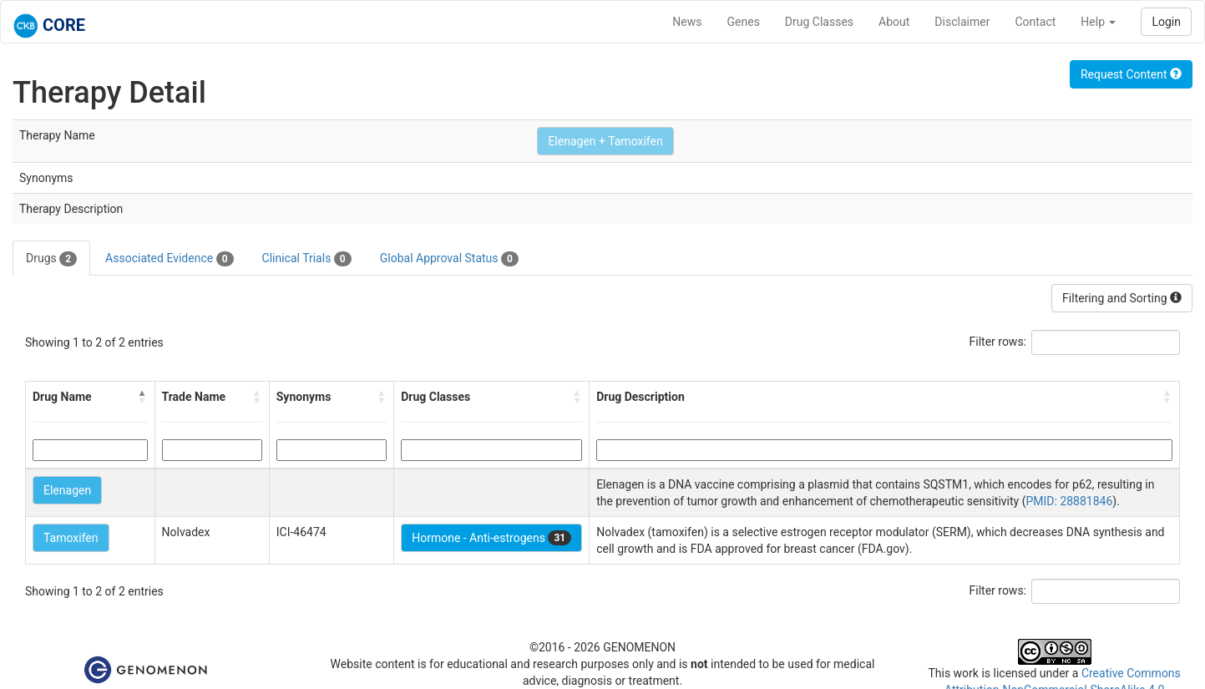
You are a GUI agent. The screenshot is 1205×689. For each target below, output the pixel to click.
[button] (143, 396)
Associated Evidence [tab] (169, 258)
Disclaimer (962, 21)
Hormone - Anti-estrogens (491, 537)
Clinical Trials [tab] (307, 258)
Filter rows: (998, 341)
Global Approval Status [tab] (449, 258)
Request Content (1131, 74)
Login (1166, 21)
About (893, 21)
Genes (743, 21)
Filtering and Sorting (1122, 298)
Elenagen (67, 490)
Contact (1035, 21)
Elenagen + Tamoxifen (605, 141)
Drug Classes (819, 21)
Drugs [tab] (51, 258)
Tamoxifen (71, 538)
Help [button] (1098, 21)
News (686, 21)
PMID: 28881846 (1068, 501)
